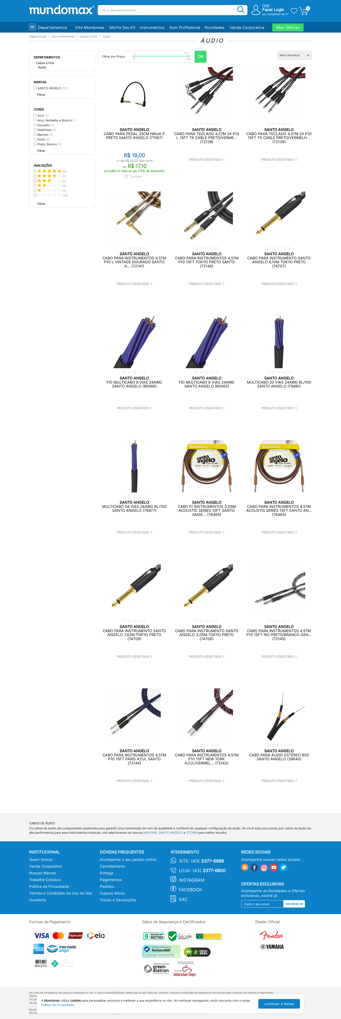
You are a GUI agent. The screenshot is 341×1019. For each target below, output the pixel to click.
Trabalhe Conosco (45, 880)
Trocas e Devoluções (118, 900)
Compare (136, 176)
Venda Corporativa (247, 27)
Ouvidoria (37, 900)
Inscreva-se (294, 904)
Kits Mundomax (89, 27)
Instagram (191, 880)
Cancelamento (112, 866)
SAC (183, 899)
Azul (42, 115)
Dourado (45, 125)
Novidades (214, 27)
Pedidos (107, 886)
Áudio (106, 36)
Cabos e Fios (88, 36)
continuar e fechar (279, 1004)
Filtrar (41, 94)
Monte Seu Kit (122, 27)
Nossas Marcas (42, 873)
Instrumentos (152, 27)
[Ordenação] (294, 55)
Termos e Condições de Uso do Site (60, 893)
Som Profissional (184, 27)
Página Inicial (37, 36)
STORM (191, 832)
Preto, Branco (49, 144)
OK (200, 56)
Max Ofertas (287, 27)
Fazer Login (273, 9)
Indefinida (47, 130)
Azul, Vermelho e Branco (56, 120)
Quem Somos (41, 859)
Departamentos (52, 27)
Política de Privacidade (49, 886)
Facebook (190, 889)
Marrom (45, 134)
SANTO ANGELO (52, 88)
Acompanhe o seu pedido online (128, 859)
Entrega (106, 873)
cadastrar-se (276, 14)
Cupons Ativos (112, 893)
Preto (43, 139)
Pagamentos (111, 880)
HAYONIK (150, 832)
